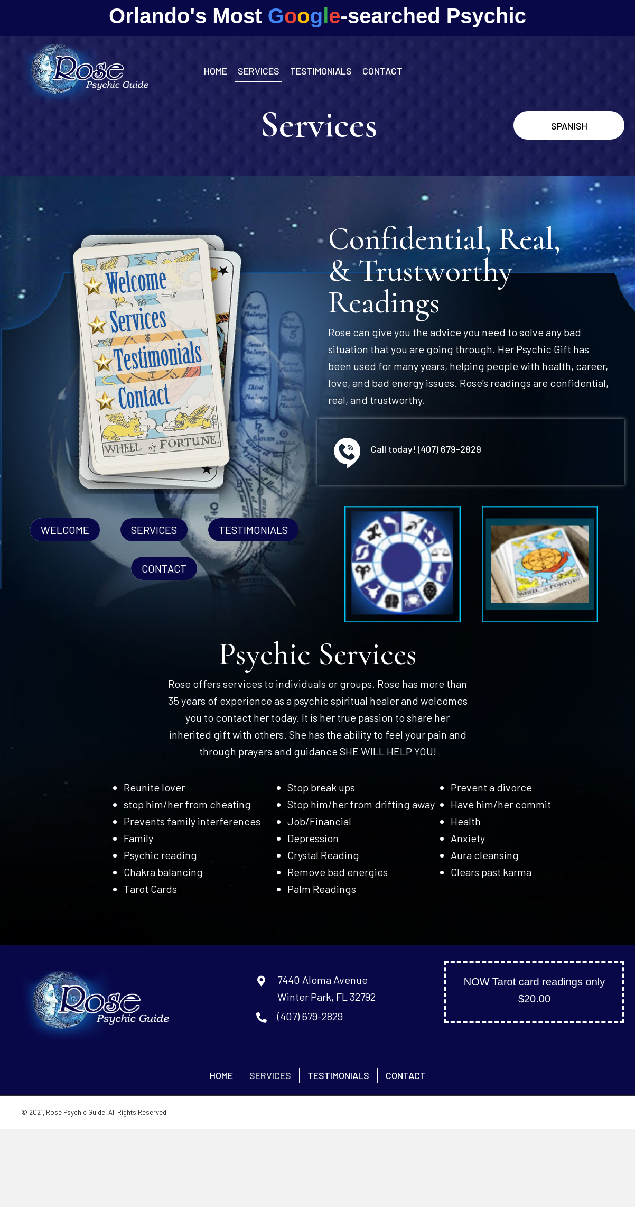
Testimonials (338, 1075)
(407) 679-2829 (449, 449)
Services (270, 1075)
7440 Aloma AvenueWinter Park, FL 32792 (326, 988)
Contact (406, 1075)
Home (221, 1075)
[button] (568, 125)
